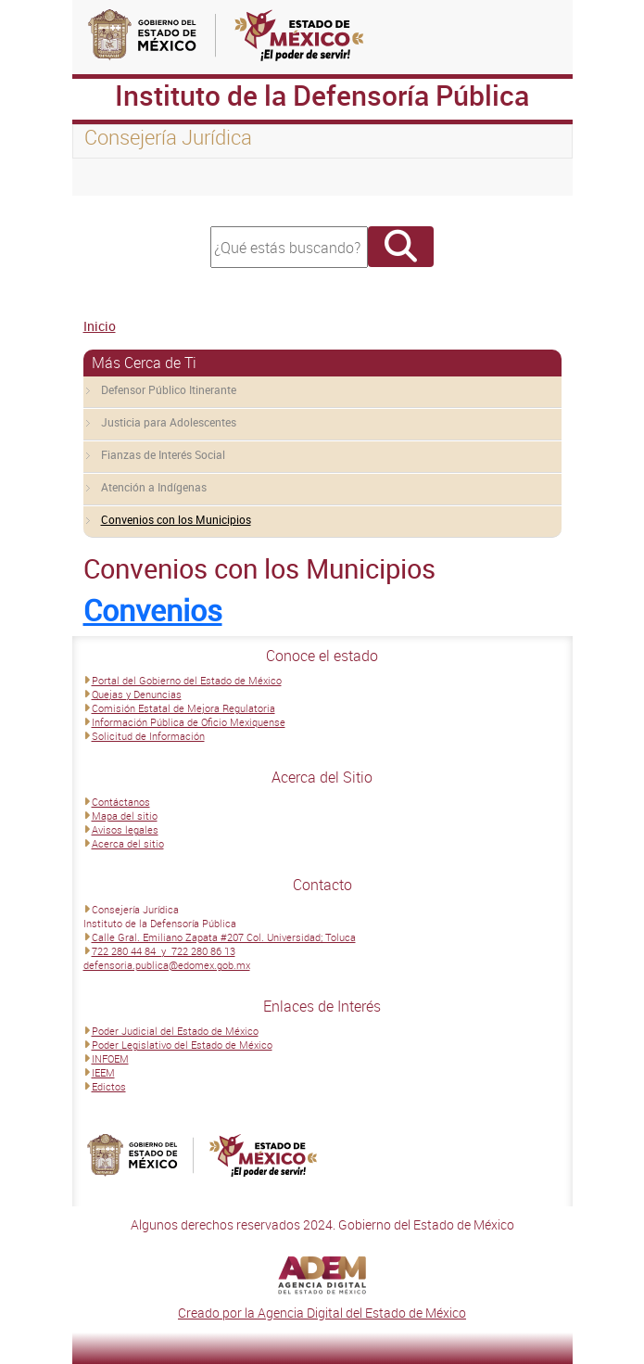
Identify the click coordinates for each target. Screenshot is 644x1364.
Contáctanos (121, 802)
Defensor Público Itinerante (168, 389)
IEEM (103, 1072)
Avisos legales (125, 829)
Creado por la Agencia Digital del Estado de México (322, 1312)
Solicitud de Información (148, 736)
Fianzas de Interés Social (163, 454)
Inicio (99, 326)
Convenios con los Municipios (176, 519)
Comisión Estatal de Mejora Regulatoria (183, 708)
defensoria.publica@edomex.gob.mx (166, 965)
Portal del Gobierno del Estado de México (187, 680)
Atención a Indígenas (154, 486)
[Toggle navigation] (109, 177)
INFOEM (110, 1058)
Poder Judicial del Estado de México (175, 1031)
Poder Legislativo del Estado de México (182, 1045)
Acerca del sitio (128, 843)
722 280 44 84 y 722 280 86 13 (163, 951)
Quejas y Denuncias (137, 694)
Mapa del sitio (125, 815)
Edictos (109, 1086)
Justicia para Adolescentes (168, 421)
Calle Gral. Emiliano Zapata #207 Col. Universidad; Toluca (224, 937)
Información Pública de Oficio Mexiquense (188, 722)
